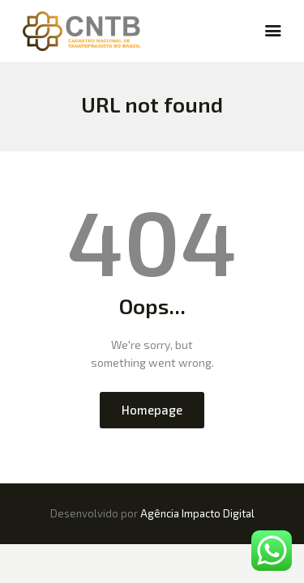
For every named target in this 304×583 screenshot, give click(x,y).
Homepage (152, 409)
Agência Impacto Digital (197, 513)
